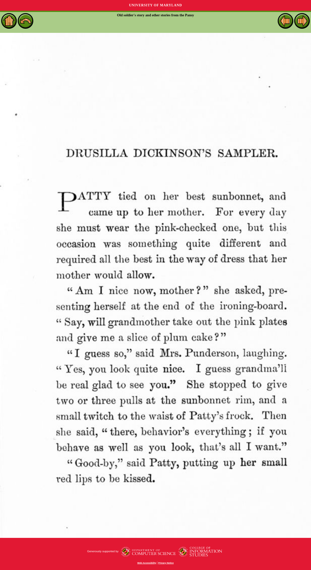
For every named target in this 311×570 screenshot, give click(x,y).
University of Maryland (155, 5)
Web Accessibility (146, 563)
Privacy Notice (166, 563)
